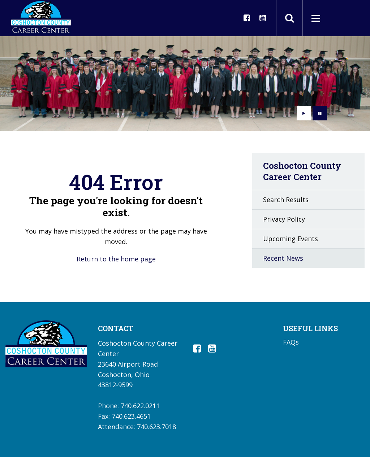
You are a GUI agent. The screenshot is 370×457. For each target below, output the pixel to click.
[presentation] (304, 113)
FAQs (291, 342)
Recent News (283, 258)
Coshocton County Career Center (302, 171)
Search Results (286, 199)
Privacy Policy (284, 219)
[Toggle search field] (289, 18)
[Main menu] (315, 18)
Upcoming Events (290, 238)
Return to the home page (116, 259)
